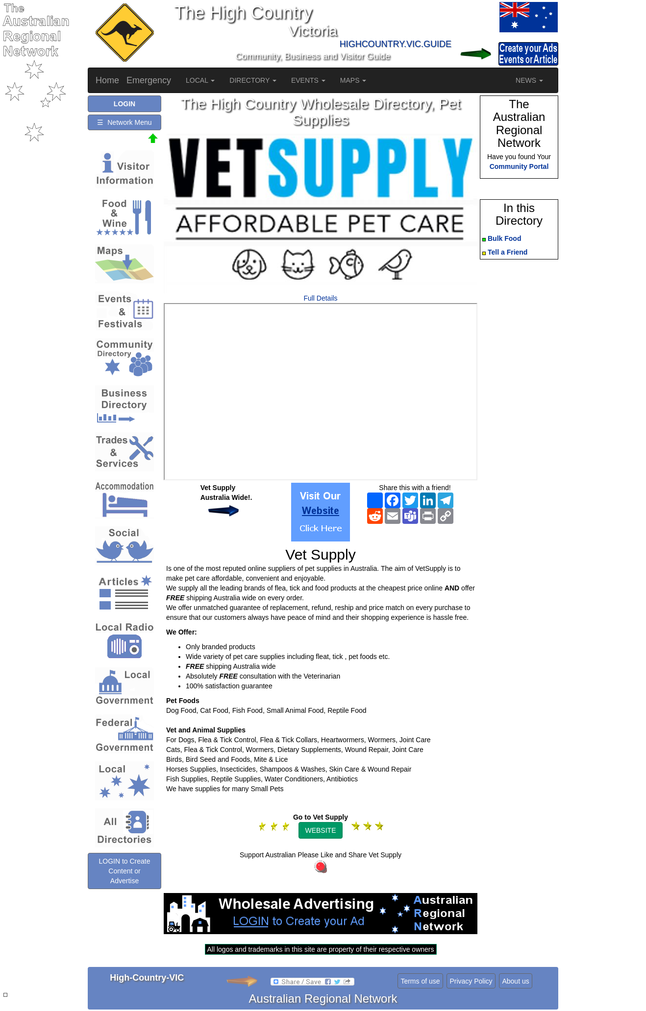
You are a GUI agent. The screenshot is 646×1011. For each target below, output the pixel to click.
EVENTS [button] (308, 80)
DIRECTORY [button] (252, 80)
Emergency (148, 80)
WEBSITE (320, 830)
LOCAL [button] (200, 80)
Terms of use (420, 981)
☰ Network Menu (124, 122)
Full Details (320, 298)
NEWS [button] (529, 80)
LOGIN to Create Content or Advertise (124, 871)
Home (107, 80)
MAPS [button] (353, 80)
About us (515, 981)
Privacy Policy (470, 981)
